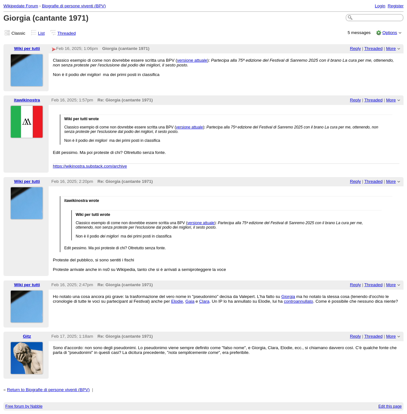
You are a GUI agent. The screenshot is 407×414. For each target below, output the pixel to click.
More (391, 48)
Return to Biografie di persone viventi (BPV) (48, 389)
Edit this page (390, 406)
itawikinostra (27, 100)
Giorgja (288, 296)
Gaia (189, 301)
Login (380, 5)
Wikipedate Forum (20, 5)
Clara (204, 301)
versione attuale (192, 60)
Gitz (27, 336)
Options (389, 32)
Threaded (67, 33)
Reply (355, 48)
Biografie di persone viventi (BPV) (74, 5)
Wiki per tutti (27, 48)
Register (396, 5)
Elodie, (177, 301)
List (41, 33)
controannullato (298, 301)
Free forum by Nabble (24, 406)
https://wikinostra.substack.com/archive (90, 166)
